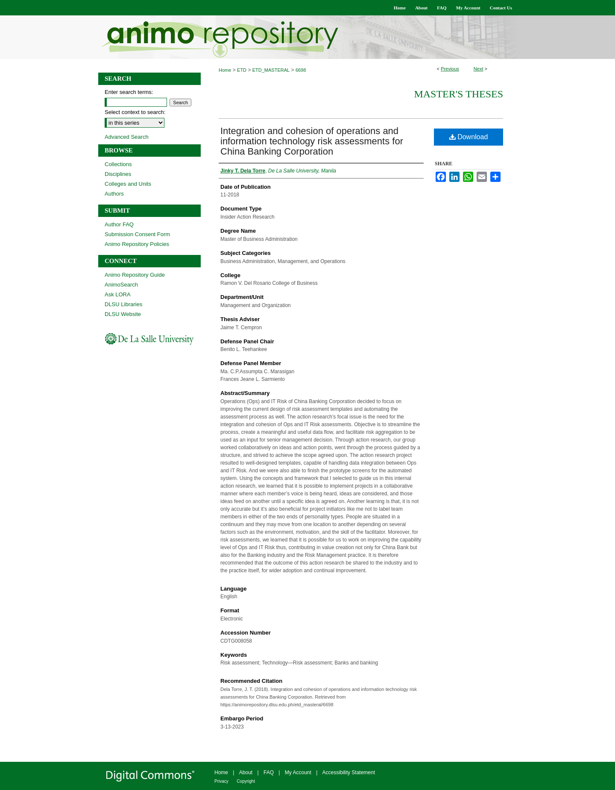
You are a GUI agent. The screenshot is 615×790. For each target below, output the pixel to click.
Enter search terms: (129, 92)
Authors (114, 193)
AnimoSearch (121, 284)
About (245, 772)
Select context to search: (135, 112)
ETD (241, 70)
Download (468, 136)
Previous (450, 68)
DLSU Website (123, 314)
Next (478, 68)
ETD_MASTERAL (271, 70)
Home (225, 70)
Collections (118, 164)
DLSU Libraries (123, 304)
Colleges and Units (128, 184)
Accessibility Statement (348, 772)
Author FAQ (119, 224)
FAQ (269, 772)
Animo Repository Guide (135, 275)
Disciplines (118, 174)
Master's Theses (458, 93)
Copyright (246, 781)
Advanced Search (127, 137)
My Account (298, 772)
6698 (301, 70)
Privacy (221, 781)
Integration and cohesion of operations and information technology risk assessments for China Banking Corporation (311, 141)
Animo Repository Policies (137, 244)
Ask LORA (118, 294)
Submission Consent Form (137, 234)
